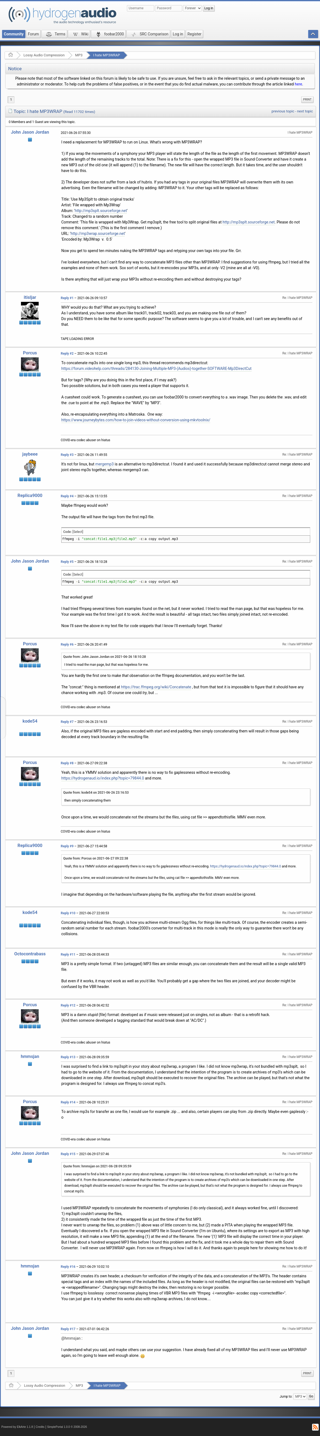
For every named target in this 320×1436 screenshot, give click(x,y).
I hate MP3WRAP (106, 55)
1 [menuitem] (11, 100)
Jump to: (286, 1396)
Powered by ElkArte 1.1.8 (17, 1426)
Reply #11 (68, 954)
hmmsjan (30, 1056)
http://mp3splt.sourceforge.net (101, 210)
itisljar (30, 297)
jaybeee (30, 454)
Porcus (30, 352)
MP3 (79, 55)
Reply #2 (67, 353)
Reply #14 (68, 1102)
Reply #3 (67, 455)
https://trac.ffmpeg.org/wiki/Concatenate (156, 687)
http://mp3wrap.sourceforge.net (98, 233)
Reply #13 (68, 1057)
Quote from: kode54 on (96, 792)
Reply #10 (68, 913)
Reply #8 (67, 763)
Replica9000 (29, 495)
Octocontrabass (29, 953)
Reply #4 (67, 496)
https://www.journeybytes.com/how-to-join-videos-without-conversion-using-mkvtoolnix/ (135, 420)
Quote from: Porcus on (95, 858)
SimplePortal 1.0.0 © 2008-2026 (67, 1426)
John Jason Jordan (30, 132)
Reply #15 (68, 1154)
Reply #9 (67, 846)
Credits (40, 1426)
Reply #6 (67, 644)
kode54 (30, 721)
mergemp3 (104, 464)
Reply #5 (67, 562)
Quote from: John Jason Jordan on (104, 657)
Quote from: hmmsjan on (97, 1166)
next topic (305, 111)
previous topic (283, 111)
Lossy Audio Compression (44, 55)
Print (307, 99)
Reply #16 (68, 1267)
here (298, 84)
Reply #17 (68, 1329)
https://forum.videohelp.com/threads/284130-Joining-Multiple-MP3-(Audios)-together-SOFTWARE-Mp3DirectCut (156, 368)
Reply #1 (67, 298)
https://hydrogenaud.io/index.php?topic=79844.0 (102, 778)
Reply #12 (68, 1005)
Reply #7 (67, 722)
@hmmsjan (71, 1338)
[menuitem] (307, 99)
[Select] (77, 532)
